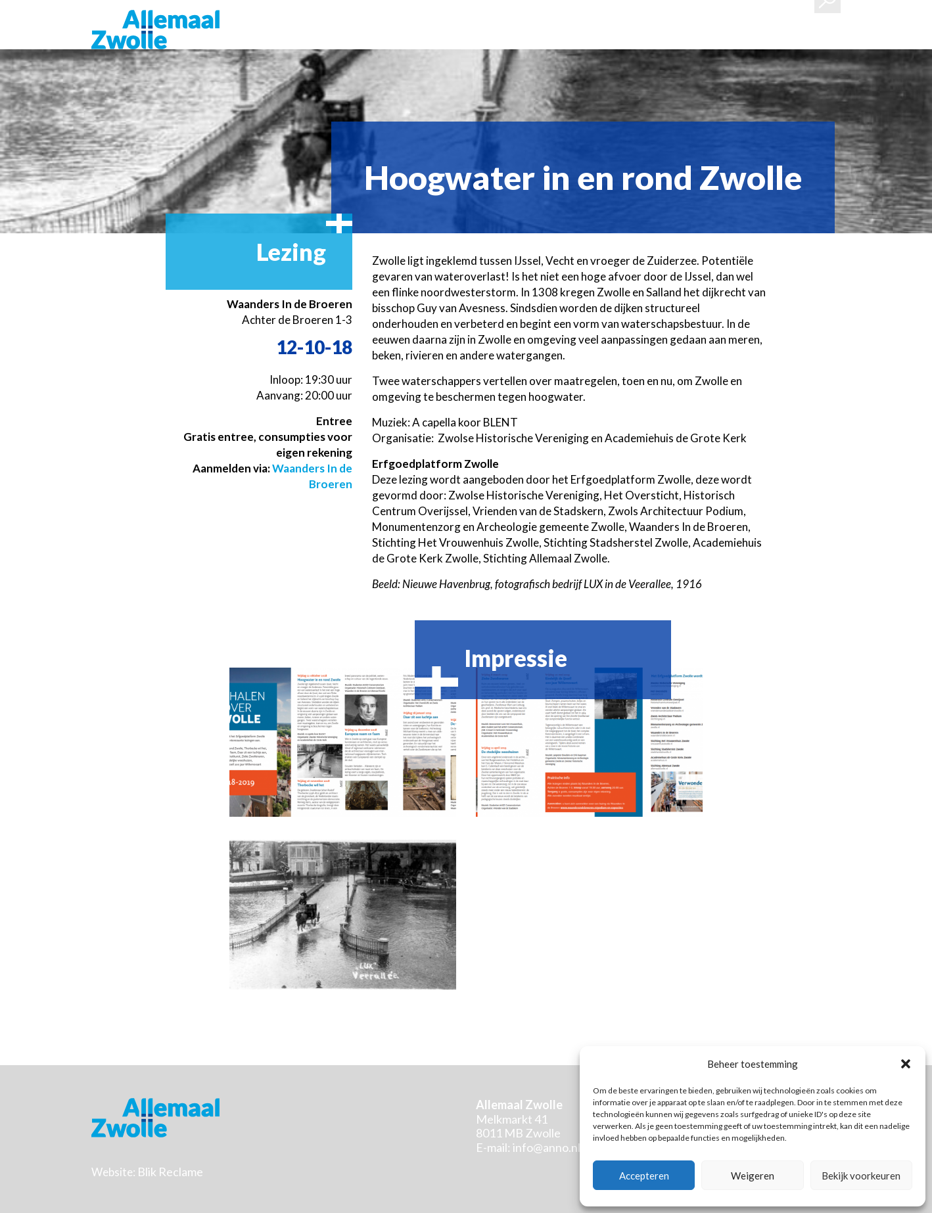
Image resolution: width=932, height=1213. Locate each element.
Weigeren (752, 1175)
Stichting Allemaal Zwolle (155, 29)
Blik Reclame (170, 1171)
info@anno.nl (546, 1147)
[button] (905, 1063)
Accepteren (644, 1175)
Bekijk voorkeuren (861, 1175)
